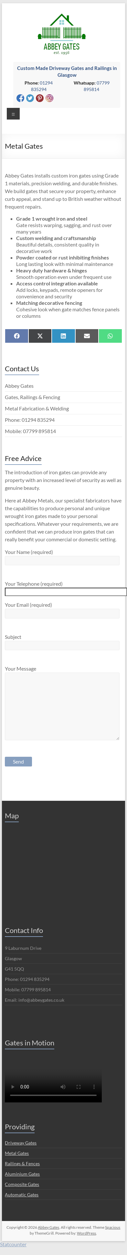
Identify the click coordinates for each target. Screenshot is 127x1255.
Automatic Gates (21, 1194)
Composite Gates (22, 1184)
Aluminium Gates (22, 1174)
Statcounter (13, 1244)
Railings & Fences (22, 1163)
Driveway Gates (21, 1143)
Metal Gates (17, 1153)
